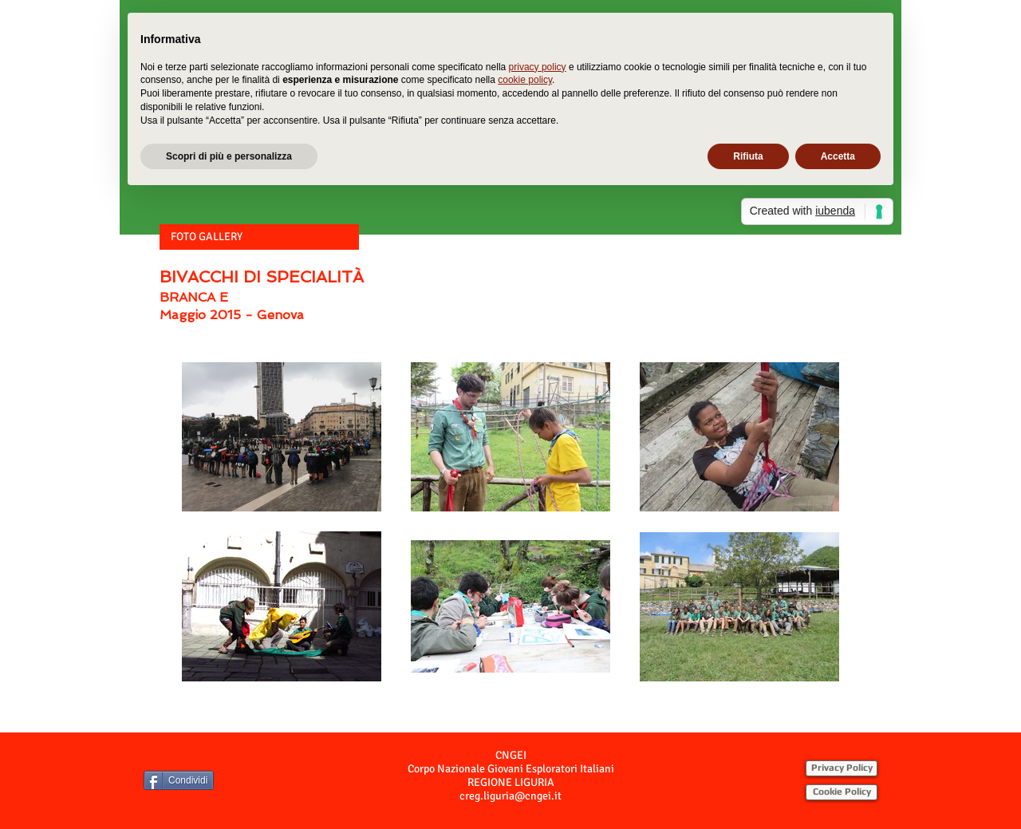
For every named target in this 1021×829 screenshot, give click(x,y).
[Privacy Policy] (841, 768)
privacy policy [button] (537, 67)
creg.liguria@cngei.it (510, 796)
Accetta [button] (838, 156)
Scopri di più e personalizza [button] (229, 156)
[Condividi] (179, 780)
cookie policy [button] (525, 79)
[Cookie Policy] (841, 792)
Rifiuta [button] (748, 156)
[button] (259, 237)
